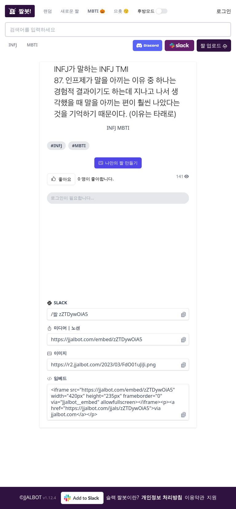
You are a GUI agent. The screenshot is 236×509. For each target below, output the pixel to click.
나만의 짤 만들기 (117, 163)
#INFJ (56, 145)
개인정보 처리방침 (161, 497)
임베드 (57, 378)
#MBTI (78, 145)
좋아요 (61, 179)
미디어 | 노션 (63, 328)
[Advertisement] (118, 252)
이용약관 (194, 497)
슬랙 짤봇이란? (122, 497)
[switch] (162, 11)
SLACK (57, 303)
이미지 (57, 353)
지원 (212, 497)
